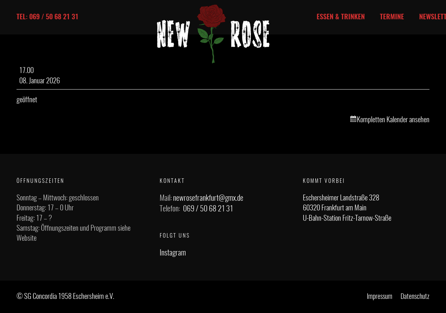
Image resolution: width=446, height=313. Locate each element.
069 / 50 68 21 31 (208, 209)
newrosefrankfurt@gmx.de (208, 198)
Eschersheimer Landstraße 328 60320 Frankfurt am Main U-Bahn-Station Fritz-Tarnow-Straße (347, 208)
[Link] (213, 34)
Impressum (379, 296)
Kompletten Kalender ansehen (393, 120)
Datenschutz (415, 296)
